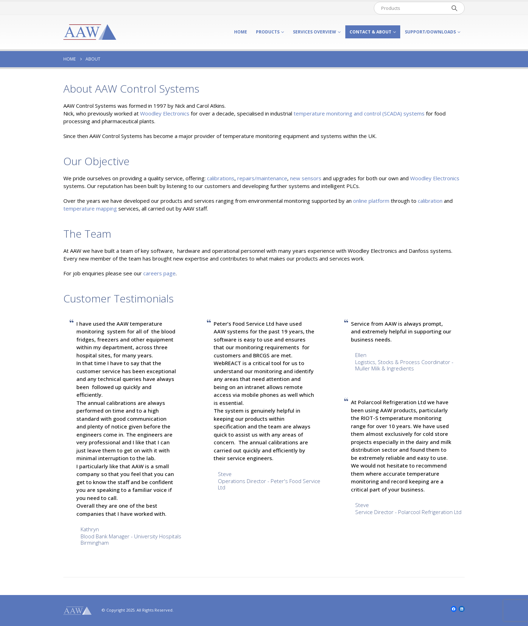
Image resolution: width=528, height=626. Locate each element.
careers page (159, 273)
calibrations (220, 178)
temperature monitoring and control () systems (359, 113)
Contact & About (370, 32)
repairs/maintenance (262, 178)
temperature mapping (90, 208)
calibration (430, 200)
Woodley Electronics (164, 113)
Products (267, 32)
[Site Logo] (89, 32)
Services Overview (314, 32)
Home (240, 32)
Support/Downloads (430, 32)
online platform (371, 200)
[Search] (454, 8)
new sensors (305, 178)
